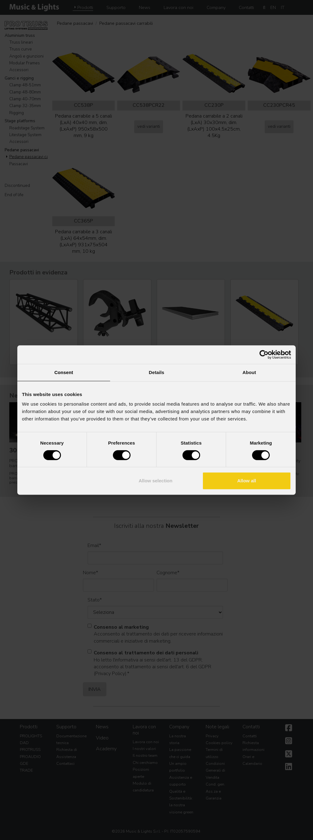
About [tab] (249, 372)
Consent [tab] (63, 372)
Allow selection (155, 480)
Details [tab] (156, 372)
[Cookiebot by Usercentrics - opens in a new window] (264, 354)
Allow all (246, 480)
